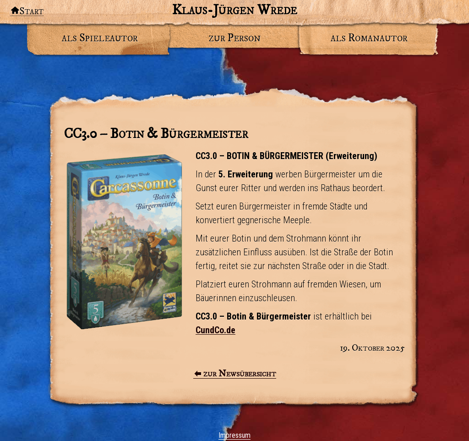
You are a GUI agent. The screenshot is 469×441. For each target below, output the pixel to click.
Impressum (234, 435)
